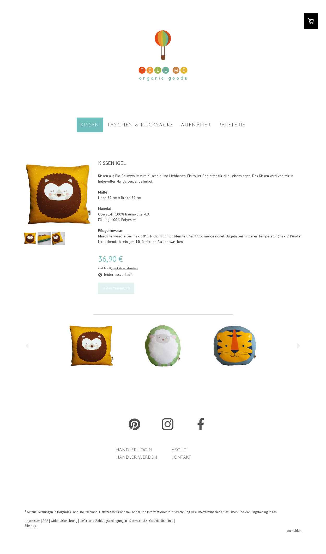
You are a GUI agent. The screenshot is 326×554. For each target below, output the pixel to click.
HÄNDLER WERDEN (136, 457)
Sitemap (30, 525)
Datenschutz (138, 520)
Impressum (32, 520)
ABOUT (179, 450)
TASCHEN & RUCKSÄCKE (140, 124)
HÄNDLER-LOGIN (134, 450)
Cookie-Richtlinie (161, 520)
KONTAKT (181, 457)
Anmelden (294, 530)
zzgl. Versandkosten (125, 268)
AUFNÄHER (196, 124)
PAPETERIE (232, 124)
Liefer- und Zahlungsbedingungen (253, 512)
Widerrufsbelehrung (64, 520)
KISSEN (90, 124)
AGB (45, 520)
